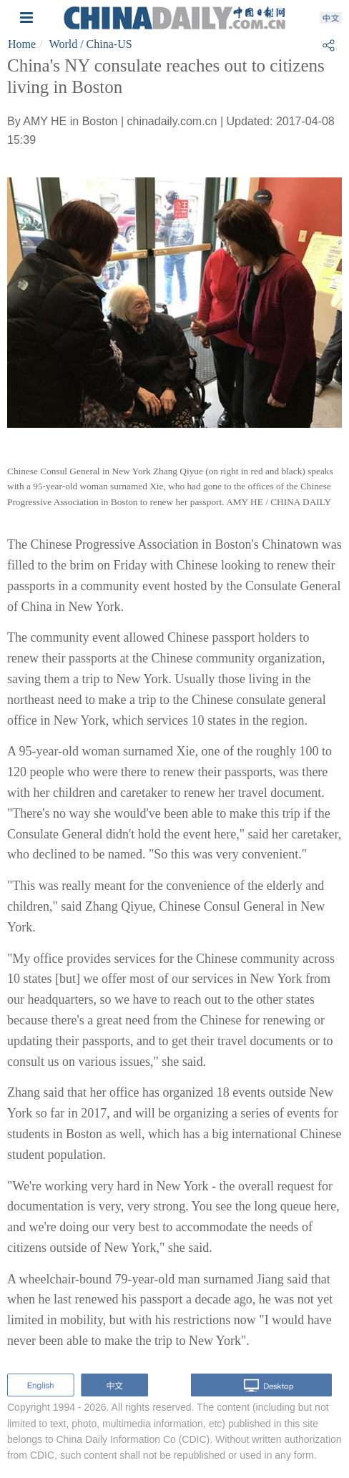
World (63, 44)
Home (22, 44)
